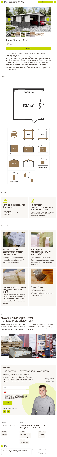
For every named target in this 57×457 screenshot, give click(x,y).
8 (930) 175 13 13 (8, 425)
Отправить (8, 402)
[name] (16, 387)
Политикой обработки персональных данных (15, 398)
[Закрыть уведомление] (30, 450)
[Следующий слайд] (47, 19)
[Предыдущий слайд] (9, 19)
